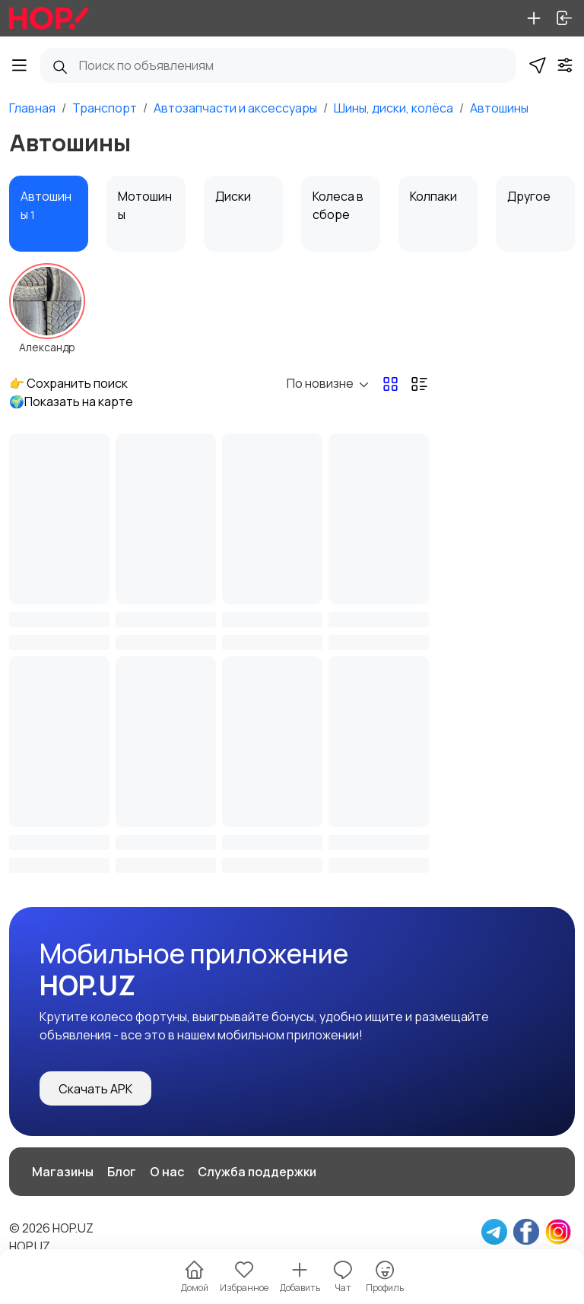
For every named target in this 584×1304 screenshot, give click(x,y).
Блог (121, 1171)
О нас (167, 1171)
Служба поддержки (257, 1171)
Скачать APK (95, 1088)
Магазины (63, 1171)
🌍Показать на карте (71, 401)
